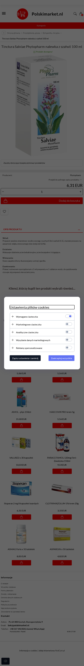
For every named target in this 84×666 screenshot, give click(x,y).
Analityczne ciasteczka (27, 332)
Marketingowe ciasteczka (28, 324)
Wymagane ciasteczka (27, 316)
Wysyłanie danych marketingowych (33, 340)
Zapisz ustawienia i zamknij (25, 358)
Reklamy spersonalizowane (29, 347)
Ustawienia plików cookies (29, 307)
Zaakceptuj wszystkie (61, 358)
